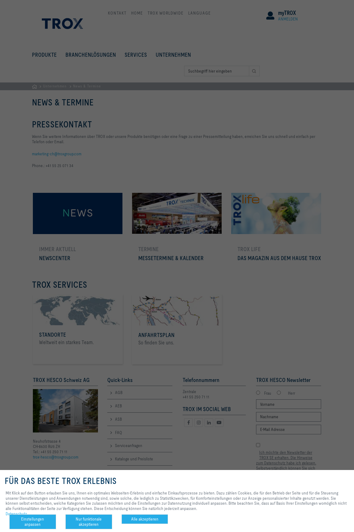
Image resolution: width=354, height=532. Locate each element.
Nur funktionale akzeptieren (89, 521)
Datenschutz (16, 513)
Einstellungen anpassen (32, 521)
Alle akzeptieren (144, 518)
